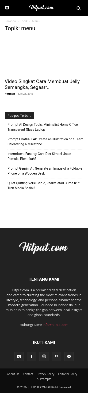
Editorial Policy (67, 374)
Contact (28, 374)
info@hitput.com (55, 324)
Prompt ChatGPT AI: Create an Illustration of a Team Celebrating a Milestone (45, 141)
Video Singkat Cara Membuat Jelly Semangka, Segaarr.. (42, 84)
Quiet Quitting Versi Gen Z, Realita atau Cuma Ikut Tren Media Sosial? (44, 185)
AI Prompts (44, 379)
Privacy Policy (45, 374)
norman (10, 93)
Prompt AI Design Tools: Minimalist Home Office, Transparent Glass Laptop (43, 127)
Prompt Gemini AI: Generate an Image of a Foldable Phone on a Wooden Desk (45, 171)
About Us (13, 374)
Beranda (10, 21)
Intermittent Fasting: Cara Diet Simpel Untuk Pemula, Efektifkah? (39, 156)
